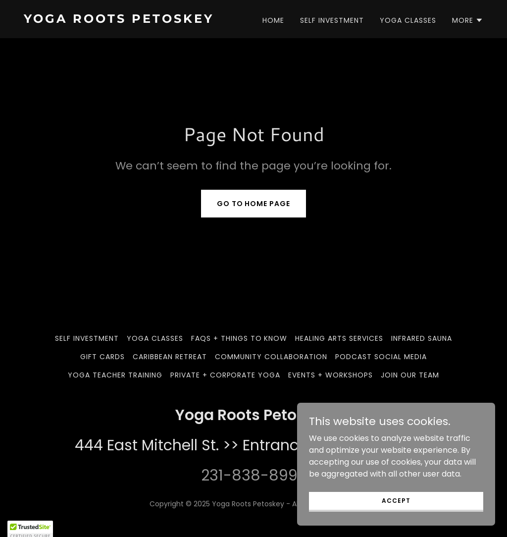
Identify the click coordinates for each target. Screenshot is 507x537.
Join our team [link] (410, 375)
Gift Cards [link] (102, 357)
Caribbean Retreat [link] (170, 357)
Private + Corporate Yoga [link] (225, 375)
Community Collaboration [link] (271, 357)
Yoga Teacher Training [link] (115, 375)
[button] (467, 20)
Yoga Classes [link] (408, 20)
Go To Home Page (254, 204)
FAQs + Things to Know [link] (239, 338)
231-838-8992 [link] (253, 475)
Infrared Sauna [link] (421, 338)
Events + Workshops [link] (330, 375)
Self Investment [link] (332, 20)
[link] (135, 20)
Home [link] (273, 20)
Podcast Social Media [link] (381, 357)
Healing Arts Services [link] (339, 338)
